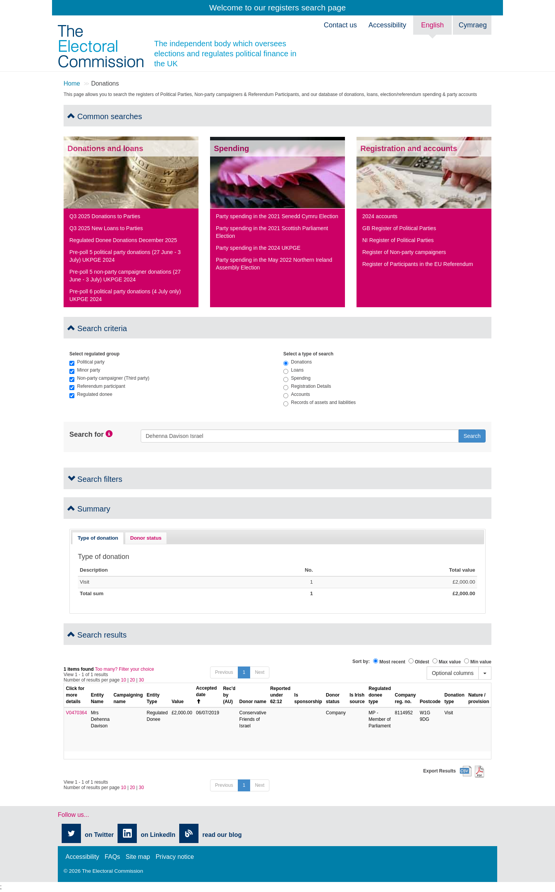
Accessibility (387, 25)
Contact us (340, 25)
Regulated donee (90, 394)
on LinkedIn (158, 834)
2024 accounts (379, 216)
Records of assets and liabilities (319, 402)
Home (72, 83)
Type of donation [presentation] (97, 538)
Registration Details (307, 386)
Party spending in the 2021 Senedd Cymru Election (277, 216)
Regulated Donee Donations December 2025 (123, 240)
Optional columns (452, 673)
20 (132, 680)
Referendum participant (97, 386)
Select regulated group (94, 354)
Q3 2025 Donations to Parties (104, 216)
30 (141, 680)
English (432, 25)
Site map (138, 856)
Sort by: (361, 661)
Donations (297, 362)
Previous (224, 672)
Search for (86, 434)
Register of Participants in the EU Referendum (417, 264)
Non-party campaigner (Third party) (109, 378)
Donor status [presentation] (145, 538)
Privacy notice (175, 856)
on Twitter (99, 834)
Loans (293, 370)
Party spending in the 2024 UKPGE (258, 248)
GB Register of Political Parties (399, 228)
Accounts (296, 394)
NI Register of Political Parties (398, 240)
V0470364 (76, 712)
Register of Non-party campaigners (404, 252)
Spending (297, 378)
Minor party (84, 370)
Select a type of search (308, 354)
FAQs (112, 856)
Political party (86, 362)
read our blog (222, 834)
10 (123, 680)
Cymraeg (473, 25)
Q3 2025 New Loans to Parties (106, 228)
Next (259, 672)
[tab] (98, 538)
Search (472, 436)
